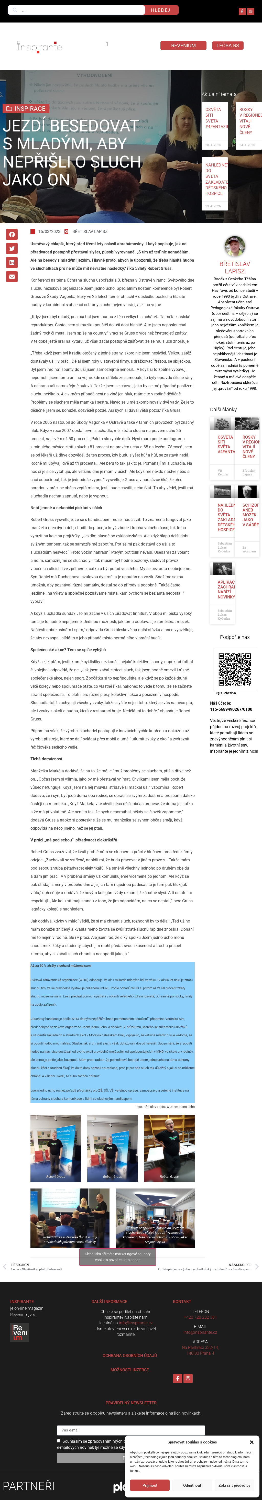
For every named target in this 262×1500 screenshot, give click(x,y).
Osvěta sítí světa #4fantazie (230, 444)
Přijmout (150, 1485)
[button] (251, 1442)
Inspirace (30, 108)
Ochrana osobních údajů (130, 1355)
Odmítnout (192, 1485)
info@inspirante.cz (136, 1322)
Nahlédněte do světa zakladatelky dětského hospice (233, 517)
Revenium (183, 45)
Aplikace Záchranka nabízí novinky (230, 589)
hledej (160, 10)
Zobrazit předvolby (234, 1485)
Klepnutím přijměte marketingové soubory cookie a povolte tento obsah (118, 1257)
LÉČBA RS (227, 45)
